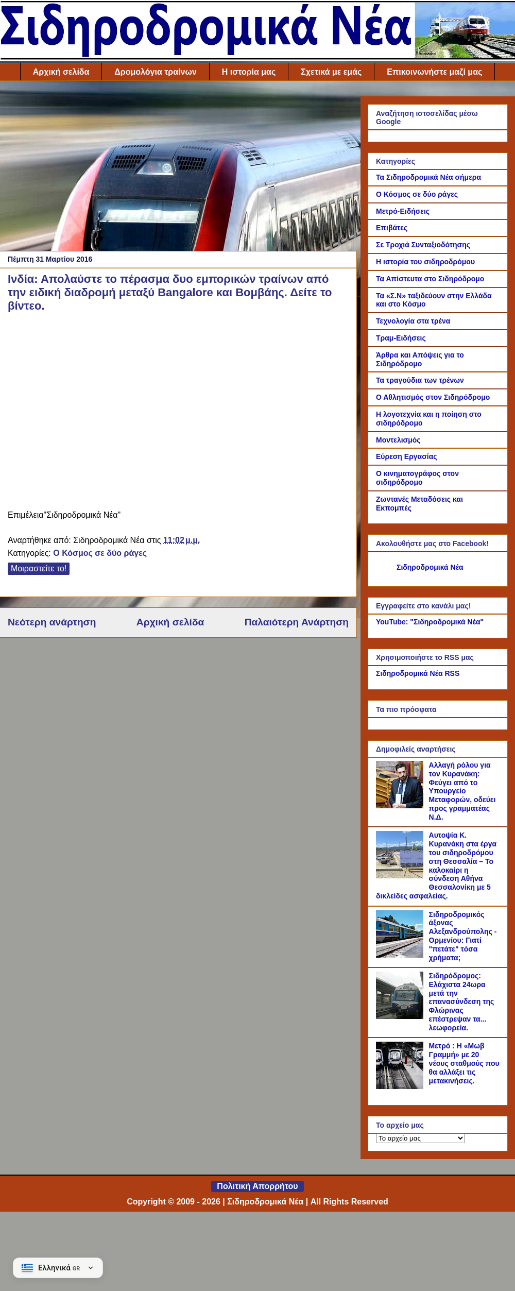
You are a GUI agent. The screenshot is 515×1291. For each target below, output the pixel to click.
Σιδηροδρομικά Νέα (430, 567)
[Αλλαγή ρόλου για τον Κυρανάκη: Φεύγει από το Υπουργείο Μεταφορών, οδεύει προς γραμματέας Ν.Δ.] (401, 806)
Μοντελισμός (398, 440)
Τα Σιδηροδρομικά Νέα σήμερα (428, 177)
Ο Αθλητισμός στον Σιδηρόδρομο (433, 397)
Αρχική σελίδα (61, 71)
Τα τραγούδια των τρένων (420, 380)
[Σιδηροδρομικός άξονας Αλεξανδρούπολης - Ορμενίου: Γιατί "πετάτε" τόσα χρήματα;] (401, 955)
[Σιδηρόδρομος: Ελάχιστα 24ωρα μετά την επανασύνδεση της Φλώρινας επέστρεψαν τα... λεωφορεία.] (401, 1016)
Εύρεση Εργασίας (406, 456)
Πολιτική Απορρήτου (257, 1186)
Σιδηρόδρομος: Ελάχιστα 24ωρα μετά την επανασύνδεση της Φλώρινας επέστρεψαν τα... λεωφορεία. (461, 1002)
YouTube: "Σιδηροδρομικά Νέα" (430, 622)
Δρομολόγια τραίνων (155, 71)
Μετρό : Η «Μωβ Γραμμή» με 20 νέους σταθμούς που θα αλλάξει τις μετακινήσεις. (464, 1063)
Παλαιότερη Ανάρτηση (297, 622)
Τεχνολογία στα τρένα (413, 321)
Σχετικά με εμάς (331, 71)
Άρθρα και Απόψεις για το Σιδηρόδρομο (420, 359)
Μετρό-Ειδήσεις (403, 211)
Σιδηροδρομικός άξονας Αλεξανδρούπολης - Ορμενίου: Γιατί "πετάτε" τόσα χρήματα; (463, 936)
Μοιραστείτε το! (38, 568)
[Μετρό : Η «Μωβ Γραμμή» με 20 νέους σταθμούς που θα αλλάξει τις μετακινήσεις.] (401, 1086)
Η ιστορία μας (249, 71)
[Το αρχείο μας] (420, 1138)
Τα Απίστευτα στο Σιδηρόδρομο (430, 279)
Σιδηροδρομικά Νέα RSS (417, 673)
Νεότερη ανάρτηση (52, 622)
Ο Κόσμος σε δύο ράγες (100, 553)
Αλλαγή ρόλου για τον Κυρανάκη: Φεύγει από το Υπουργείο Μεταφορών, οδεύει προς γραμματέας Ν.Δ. (462, 791)
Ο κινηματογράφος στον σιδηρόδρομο (417, 477)
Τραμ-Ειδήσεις (401, 338)
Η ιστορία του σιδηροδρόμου (425, 262)
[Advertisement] (178, 168)
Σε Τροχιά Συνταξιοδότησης (423, 245)
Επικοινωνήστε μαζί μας (434, 71)
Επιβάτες (391, 228)
